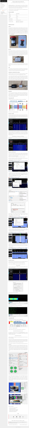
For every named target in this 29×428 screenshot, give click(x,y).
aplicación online (21, 74)
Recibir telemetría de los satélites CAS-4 (12, 411)
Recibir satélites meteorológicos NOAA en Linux (13, 424)
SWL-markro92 (10, 333)
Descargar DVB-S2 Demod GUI (18, 335)
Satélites (13, 420)
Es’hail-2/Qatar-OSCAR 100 (11, 5)
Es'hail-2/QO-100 (18, 420)
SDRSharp (15, 420)
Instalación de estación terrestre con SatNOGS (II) (13, 409)
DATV (23, 420)
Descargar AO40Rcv (18, 265)
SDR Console (21, 420)
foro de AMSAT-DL (19, 333)
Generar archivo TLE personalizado (12, 408)
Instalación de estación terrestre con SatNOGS (13, 410)
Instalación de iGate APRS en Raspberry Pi (23, 424)
